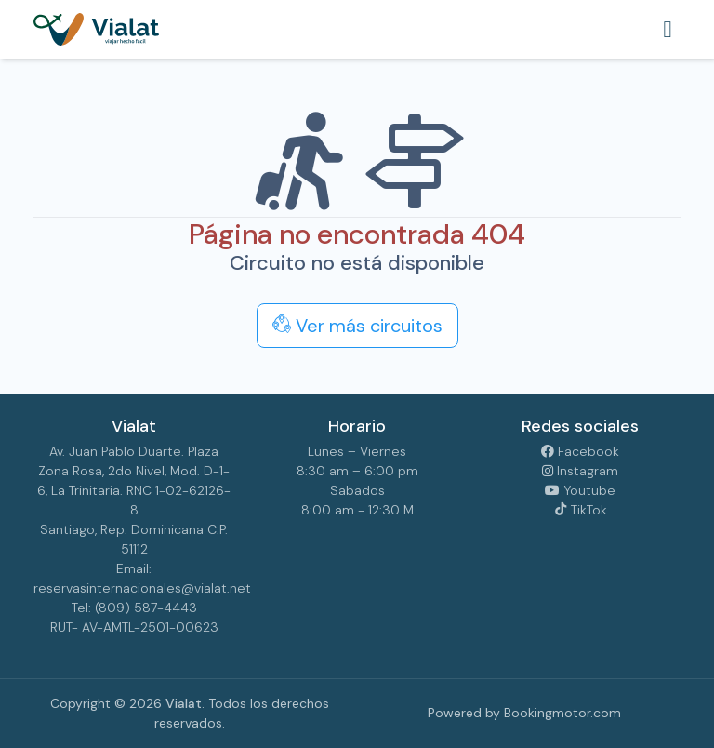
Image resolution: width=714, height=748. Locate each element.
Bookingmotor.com (562, 712)
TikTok (580, 509)
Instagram (580, 470)
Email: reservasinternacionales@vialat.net (133, 578)
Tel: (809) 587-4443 (134, 607)
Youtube (580, 490)
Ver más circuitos (357, 326)
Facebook (580, 451)
